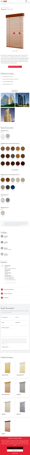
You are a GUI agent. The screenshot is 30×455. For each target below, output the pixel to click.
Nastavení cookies (15, 453)
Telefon (3, 322)
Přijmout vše (15, 447)
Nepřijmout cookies (15, 450)
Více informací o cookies (24, 441)
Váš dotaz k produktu (5, 327)
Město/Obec (18, 322)
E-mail (17, 317)
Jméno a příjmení (5, 317)
